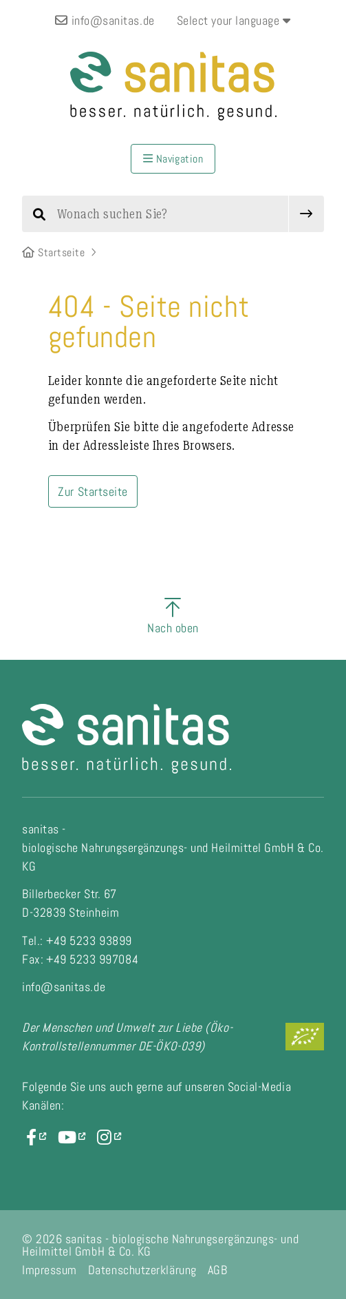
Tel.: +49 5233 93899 (77, 940)
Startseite (53, 252)
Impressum (49, 1270)
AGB (218, 1270)
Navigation (173, 159)
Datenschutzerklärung (142, 1270)
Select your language (234, 20)
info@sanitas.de (104, 20)
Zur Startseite (93, 491)
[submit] (306, 214)
